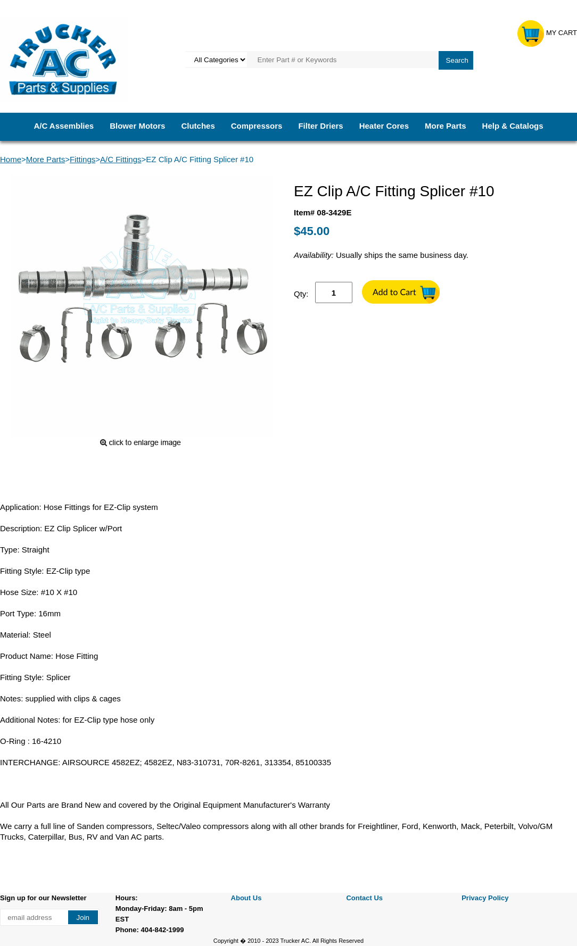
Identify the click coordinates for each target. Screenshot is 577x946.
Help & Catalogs (512, 125)
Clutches (198, 125)
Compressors (257, 125)
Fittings (82, 159)
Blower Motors (137, 125)
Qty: (301, 293)
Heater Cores (384, 125)
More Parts (445, 125)
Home (10, 159)
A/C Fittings (121, 159)
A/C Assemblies (64, 125)
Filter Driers (320, 125)
